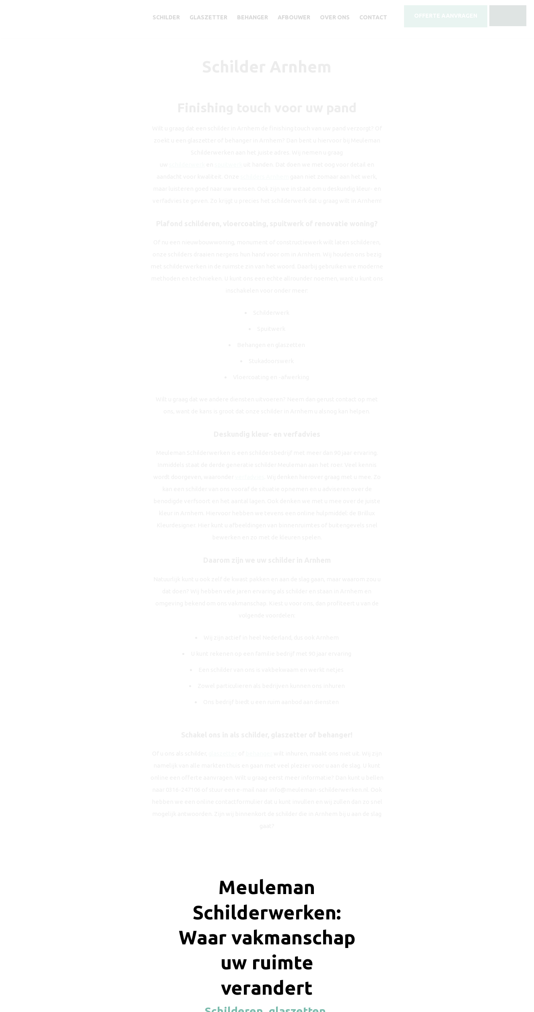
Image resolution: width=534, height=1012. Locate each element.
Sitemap (364, 968)
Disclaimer (290, 968)
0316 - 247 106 (327, 860)
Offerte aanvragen (225, 860)
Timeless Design (297, 976)
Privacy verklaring (328, 968)
